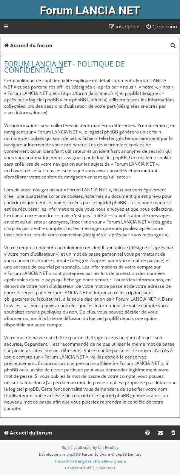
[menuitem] (161, 26)
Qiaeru (120, 461)
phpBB (72, 454)
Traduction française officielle (81, 461)
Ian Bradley (108, 447)
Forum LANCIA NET (90, 10)
